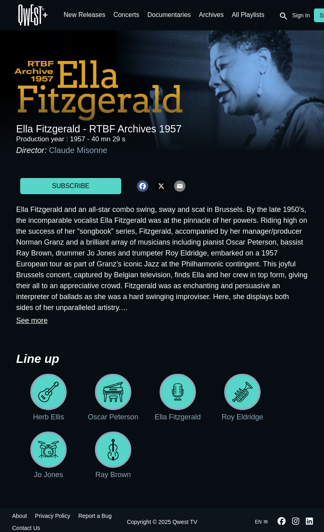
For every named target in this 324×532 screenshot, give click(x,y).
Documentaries (169, 14)
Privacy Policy (52, 516)
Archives (211, 14)
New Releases (84, 14)
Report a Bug (95, 516)
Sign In (301, 15)
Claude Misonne (78, 150)
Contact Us (26, 528)
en (261, 522)
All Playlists (248, 14)
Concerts (126, 14)
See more (32, 320)
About (19, 516)
